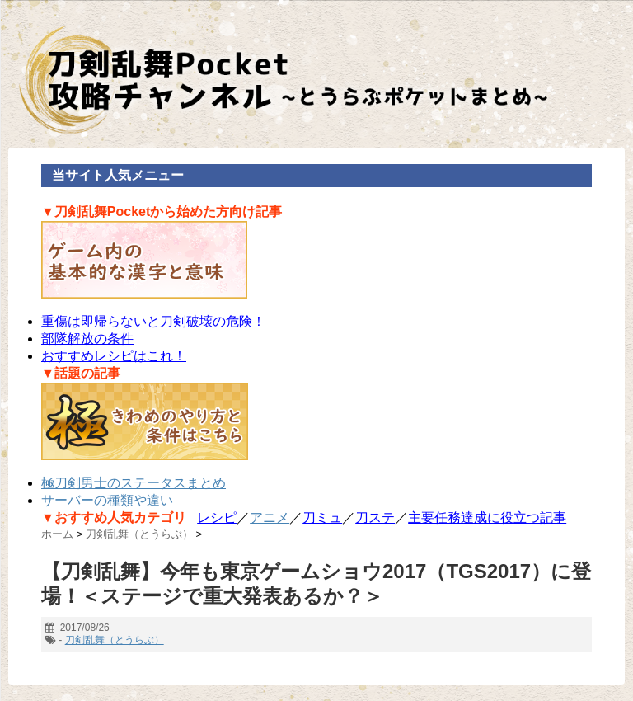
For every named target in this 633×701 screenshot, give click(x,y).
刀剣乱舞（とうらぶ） (114, 640)
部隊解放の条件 (87, 339)
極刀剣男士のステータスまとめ (133, 483)
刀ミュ (322, 517)
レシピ (217, 517)
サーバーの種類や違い (107, 500)
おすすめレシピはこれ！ (113, 356)
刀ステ (375, 517)
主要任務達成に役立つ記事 (487, 517)
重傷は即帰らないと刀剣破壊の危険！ (153, 321)
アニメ (269, 517)
